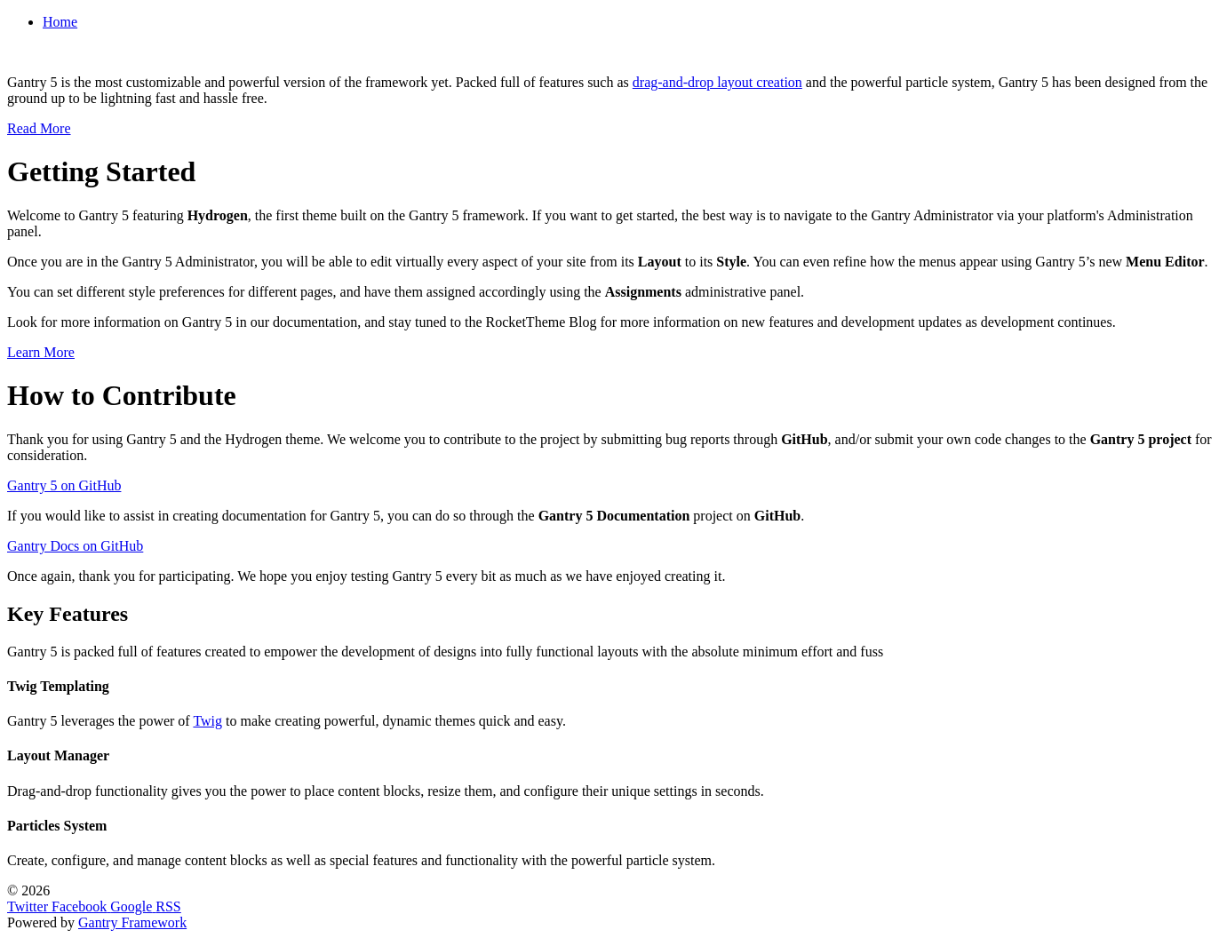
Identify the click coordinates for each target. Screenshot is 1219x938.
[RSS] (167, 906)
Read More (39, 128)
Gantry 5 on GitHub (64, 485)
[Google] (132, 906)
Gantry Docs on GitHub (75, 545)
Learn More (41, 352)
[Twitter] (29, 906)
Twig (207, 720)
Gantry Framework (132, 922)
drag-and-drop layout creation (717, 82)
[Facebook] (81, 906)
